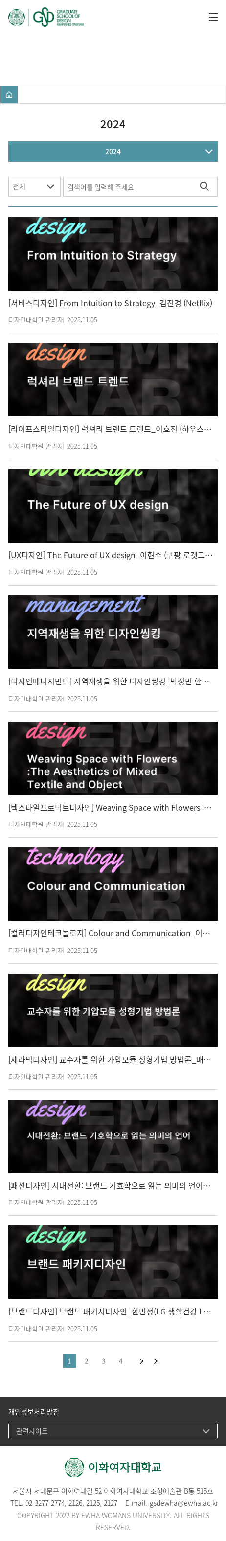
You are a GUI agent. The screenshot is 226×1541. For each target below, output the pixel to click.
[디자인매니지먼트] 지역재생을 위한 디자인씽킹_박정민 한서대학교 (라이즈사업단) (110, 681)
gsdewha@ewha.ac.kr (184, 1503)
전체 (19, 186)
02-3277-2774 (45, 1503)
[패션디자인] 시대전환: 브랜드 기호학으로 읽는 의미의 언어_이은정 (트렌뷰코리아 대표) (110, 1185)
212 (91, 1503)
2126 (75, 1503)
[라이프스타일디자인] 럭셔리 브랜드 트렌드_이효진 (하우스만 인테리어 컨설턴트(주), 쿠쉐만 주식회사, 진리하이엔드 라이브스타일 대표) (110, 429)
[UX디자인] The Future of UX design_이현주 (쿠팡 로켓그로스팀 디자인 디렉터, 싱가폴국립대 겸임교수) (110, 555)
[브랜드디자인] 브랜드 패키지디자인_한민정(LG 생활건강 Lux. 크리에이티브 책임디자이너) (110, 1311)
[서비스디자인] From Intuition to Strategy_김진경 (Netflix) (110, 303)
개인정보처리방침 (33, 1411)
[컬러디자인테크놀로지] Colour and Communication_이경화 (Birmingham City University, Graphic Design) (110, 933)
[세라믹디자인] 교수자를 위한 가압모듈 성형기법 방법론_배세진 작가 (110, 1059)
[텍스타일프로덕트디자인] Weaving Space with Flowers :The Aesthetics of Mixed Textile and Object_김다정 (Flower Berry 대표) (110, 807)
